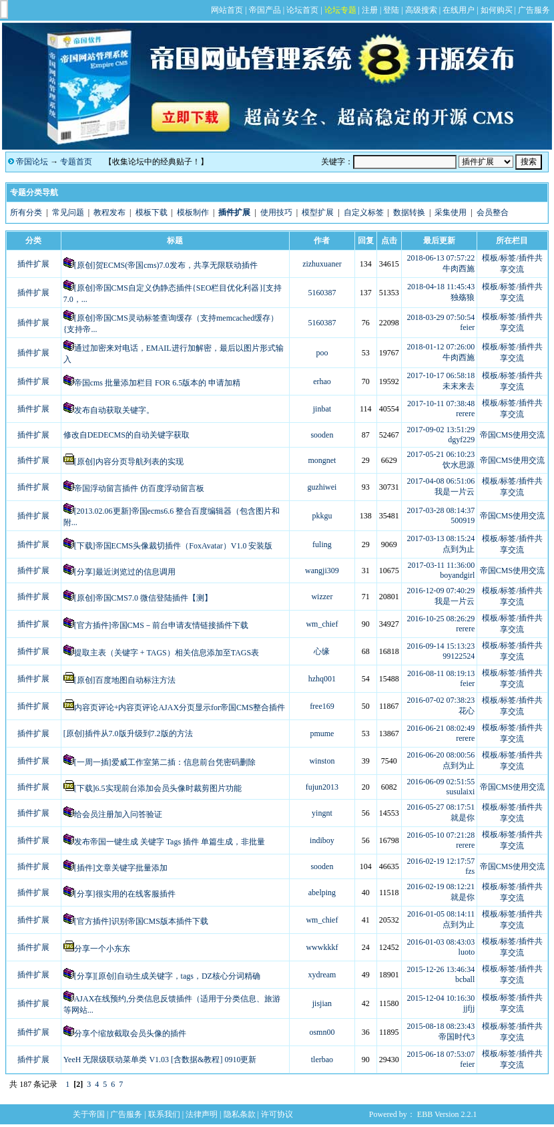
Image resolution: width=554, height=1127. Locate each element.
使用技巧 (276, 212)
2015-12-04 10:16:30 (441, 998)
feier (467, 327)
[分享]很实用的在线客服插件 (125, 894)
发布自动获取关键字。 (114, 410)
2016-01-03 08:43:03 (441, 942)
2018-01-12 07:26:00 (441, 346)
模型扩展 (318, 212)
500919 (463, 520)
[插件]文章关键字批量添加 (121, 867)
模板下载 (151, 212)
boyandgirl (457, 575)
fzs (470, 871)
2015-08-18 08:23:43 (441, 1026)
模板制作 (193, 212)
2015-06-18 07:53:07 (441, 1054)
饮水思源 (459, 465)
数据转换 (409, 212)
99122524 (459, 656)
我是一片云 (455, 491)
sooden (321, 435)
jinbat (322, 409)
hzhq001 (322, 678)
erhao (322, 381)
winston (321, 761)
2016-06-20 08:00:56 (441, 755)
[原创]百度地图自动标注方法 (125, 680)
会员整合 (493, 212)
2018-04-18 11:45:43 (441, 286)
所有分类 (26, 212)
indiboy (322, 840)
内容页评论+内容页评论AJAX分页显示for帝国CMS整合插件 (180, 707)
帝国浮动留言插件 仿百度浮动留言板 (139, 488)
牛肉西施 (459, 268)
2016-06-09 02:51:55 (441, 781)
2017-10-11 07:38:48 (441, 403)
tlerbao (322, 1059)
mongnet (322, 460)
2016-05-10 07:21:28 (441, 835)
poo (322, 352)
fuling (322, 544)
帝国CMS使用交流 (512, 435)
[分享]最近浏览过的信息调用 (125, 572)
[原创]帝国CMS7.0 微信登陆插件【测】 (143, 598)
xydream (322, 974)
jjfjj (469, 1008)
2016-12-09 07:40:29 (441, 590)
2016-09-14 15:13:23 (441, 646)
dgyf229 (461, 439)
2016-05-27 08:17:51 (441, 807)
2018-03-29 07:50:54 (441, 317)
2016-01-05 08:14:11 (441, 914)
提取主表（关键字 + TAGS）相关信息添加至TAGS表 (167, 652)
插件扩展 (33, 264)
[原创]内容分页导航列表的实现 (129, 461)
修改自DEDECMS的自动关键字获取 (126, 435)
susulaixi (461, 791)
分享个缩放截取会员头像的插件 (130, 1033)
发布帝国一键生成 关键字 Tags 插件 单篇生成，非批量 (170, 841)
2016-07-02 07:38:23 (441, 700)
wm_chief (322, 624)
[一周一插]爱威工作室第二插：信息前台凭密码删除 (165, 762)
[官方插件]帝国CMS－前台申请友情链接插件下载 (161, 625)
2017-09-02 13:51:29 (441, 429)
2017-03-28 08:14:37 (441, 510)
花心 (467, 710)
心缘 (322, 651)
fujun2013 (322, 787)
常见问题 (68, 212)
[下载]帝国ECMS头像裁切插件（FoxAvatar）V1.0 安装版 (173, 545)
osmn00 (321, 1032)
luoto (467, 952)
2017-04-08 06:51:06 (441, 481)
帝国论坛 (32, 161)
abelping (322, 892)
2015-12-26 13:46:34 (441, 969)
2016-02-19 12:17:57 (441, 861)
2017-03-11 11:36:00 (441, 565)
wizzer (321, 596)
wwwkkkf (322, 947)
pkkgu (322, 515)
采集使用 (451, 212)
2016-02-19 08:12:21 (441, 886)
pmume (322, 733)
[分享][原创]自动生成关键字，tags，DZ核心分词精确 (167, 976)
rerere (465, 413)
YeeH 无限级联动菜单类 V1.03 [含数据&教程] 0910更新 (160, 1059)
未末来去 (459, 386)
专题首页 (76, 161)
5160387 (322, 292)
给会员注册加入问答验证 (118, 814)
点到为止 (459, 549)
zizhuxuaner (322, 264)
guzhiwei (321, 487)
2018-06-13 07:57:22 (441, 258)
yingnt (322, 813)
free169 (322, 706)
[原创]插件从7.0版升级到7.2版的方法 (128, 733)
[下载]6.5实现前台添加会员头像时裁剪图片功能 (158, 788)
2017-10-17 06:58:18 (441, 375)
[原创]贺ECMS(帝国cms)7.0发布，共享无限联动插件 (166, 265)
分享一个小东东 (102, 948)
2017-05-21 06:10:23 (441, 454)
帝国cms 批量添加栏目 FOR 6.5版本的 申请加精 (157, 382)
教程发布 (109, 212)
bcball (465, 979)
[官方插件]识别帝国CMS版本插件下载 (141, 921)
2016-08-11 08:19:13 (441, 673)
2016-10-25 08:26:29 (441, 618)
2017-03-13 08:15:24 (441, 538)
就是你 (463, 817)
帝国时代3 (457, 1036)
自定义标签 (364, 212)
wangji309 (322, 570)
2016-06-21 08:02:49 (441, 728)
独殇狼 (463, 297)
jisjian (322, 1003)
